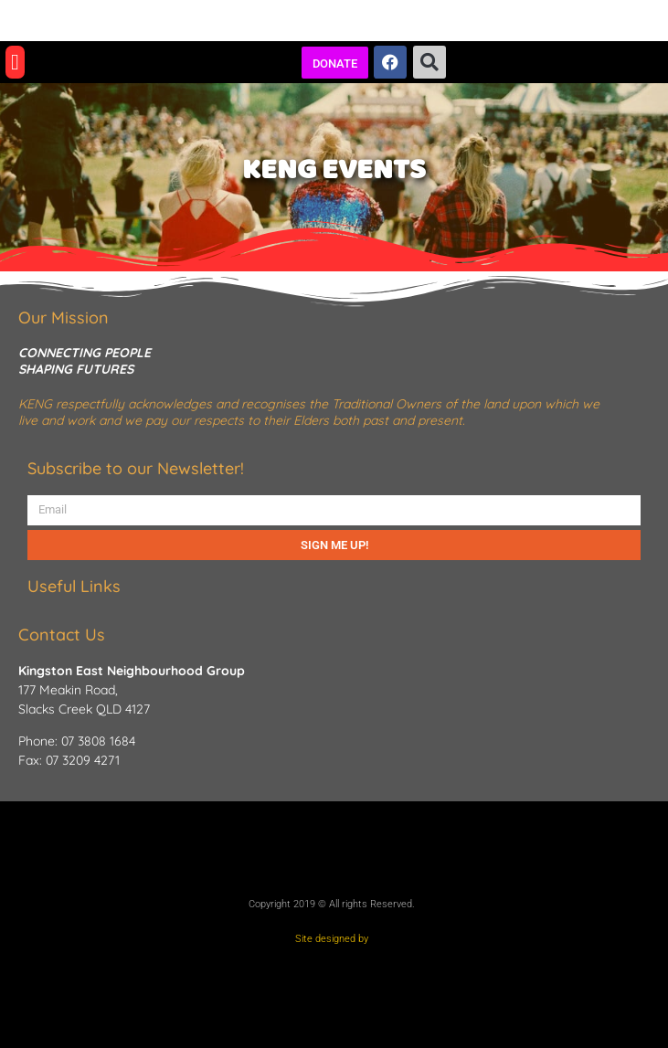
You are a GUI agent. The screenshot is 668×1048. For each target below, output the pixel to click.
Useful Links (74, 586)
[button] (15, 62)
